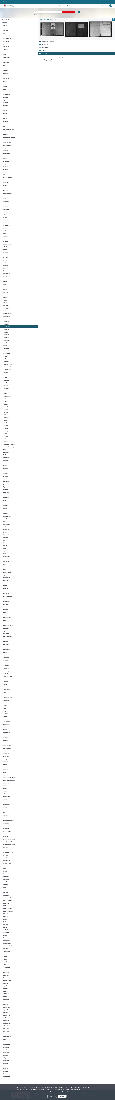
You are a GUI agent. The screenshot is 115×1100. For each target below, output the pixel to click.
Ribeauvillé (5, 764)
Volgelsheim (6, 986)
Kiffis (4, 484)
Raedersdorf (6, 737)
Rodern (4, 793)
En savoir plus (52, 1096)
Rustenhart (6, 823)
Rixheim (5, 788)
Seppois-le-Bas (6, 860)
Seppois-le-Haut (7, 863)
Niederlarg (5, 673)
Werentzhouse (6, 1015)
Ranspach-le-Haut (7, 748)
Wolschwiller (6, 1060)
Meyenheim (6, 593)
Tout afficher (44, 19)
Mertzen (5, 585)
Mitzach (5, 607)
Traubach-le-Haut (7, 946)
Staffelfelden (6, 903)
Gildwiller (5, 302)
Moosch (5, 623)
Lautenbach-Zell (7, 516)
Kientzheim (6, 481)
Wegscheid (5, 1010)
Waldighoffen (6, 994)
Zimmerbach (6, 1074)
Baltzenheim (6, 73)
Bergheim (5, 97)
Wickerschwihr (6, 1023)
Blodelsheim (6, 132)
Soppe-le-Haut (6, 884)
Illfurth (4, 449)
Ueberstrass (6, 954)
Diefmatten (6, 209)
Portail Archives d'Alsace (64, 6)
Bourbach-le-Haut (7, 145)
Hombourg (5, 428)
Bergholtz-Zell (6, 100)
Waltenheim (6, 999)
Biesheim (5, 118)
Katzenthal (5, 473)
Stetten (5, 919)
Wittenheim (6, 1050)
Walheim (5, 996)
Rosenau (5, 809)
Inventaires (92, 6)
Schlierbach (6, 849)
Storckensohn (6, 922)
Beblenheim (6, 84)
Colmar (4, 196)
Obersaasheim (6, 700)
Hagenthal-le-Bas (7, 364)
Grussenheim (6, 316)
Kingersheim (6, 487)
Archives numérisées (79, 6)
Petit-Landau (6, 724)
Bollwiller (5, 140)
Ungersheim (6, 962)
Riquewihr (5, 785)
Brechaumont (6, 153)
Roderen (5, 791)
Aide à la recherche (40, 14)
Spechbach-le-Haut (8, 900)
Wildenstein (6, 1034)
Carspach (5, 185)
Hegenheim (6, 380)
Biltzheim (5, 121)
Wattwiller (5, 1004)
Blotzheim (5, 134)
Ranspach (5, 751)
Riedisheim (5, 769)
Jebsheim (5, 463)
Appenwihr (5, 44)
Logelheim (5, 551)
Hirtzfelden (6, 417)
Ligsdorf (5, 543)
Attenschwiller (6, 57)
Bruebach (5, 166)
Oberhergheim (6, 689)
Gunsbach (5, 356)
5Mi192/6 (6, 329)
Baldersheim (6, 62)
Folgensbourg (6, 273)
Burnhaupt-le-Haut (8, 180)
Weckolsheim (6, 1007)
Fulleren (5, 289)
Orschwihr (5, 713)
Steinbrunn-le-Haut (8, 911)
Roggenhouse (6, 796)
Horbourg (5, 431)
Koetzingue (6, 497)
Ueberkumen (6, 951)
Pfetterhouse (6, 732)
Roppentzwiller (7, 804)
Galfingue (5, 292)
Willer (4, 1039)
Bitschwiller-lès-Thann (8, 129)
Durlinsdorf (6, 220)
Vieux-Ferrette (6, 972)
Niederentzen (6, 668)
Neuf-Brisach (6, 660)
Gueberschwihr (7, 319)
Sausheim (5, 847)
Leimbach (5, 527)
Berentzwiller (6, 94)
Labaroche (5, 505)
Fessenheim (6, 265)
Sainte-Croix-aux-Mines (9, 839)
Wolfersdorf (6, 1055)
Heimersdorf (6, 385)
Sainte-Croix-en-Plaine (8, 841)
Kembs (4, 479)
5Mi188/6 (6, 335)
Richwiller (5, 767)
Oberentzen (6, 687)
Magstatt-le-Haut (7, 575)
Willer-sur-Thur (7, 1036)
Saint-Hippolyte (7, 831)
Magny (4, 569)
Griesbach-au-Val (7, 313)
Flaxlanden (5, 270)
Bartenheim (6, 78)
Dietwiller (5, 212)
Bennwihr (5, 92)
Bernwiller (5, 105)
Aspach (4, 54)
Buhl (4, 174)
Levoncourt (6, 529)
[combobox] (68, 12)
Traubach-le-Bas (7, 943)
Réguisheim (6, 756)
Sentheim (5, 857)
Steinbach (5, 906)
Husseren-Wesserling (8, 447)
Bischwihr (5, 124)
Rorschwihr (6, 807)
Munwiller (5, 652)
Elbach (4, 233)
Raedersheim (6, 740)
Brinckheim (6, 161)
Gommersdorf (6, 308)
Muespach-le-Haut (7, 633)
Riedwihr (5, 772)
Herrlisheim (6, 401)
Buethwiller (6, 172)
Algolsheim (6, 25)
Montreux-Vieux (7, 617)
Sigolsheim (5, 873)
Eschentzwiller (6, 246)
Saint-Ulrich (6, 836)
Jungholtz (5, 468)
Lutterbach (5, 567)
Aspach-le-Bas (6, 49)
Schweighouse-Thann (8, 852)
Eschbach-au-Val (7, 244)
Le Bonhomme (6, 524)
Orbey (4, 708)
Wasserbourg (6, 1002)
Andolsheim (6, 41)
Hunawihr (5, 436)
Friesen (4, 284)
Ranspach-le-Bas (7, 745)
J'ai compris (62, 1096)
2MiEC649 (6, 340)
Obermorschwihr (7, 695)
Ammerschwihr (7, 36)
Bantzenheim (6, 76)
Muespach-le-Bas (7, 636)
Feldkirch (5, 257)
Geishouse (5, 294)
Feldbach (5, 254)
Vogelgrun (5, 983)
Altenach (5, 28)
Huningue (5, 441)
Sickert (4, 868)
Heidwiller (5, 383)
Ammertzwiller (7, 38)
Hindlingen (5, 409)
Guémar (5, 345)
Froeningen (6, 286)
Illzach (4, 455)
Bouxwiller (5, 150)
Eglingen (5, 228)
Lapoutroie (5, 511)
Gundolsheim (6, 353)
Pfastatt (5, 729)
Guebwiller (5, 343)
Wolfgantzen (6, 1058)
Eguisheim (5, 230)
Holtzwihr (5, 425)
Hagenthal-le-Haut (7, 367)
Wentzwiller (6, 1012)
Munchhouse (6, 644)
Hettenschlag (6, 407)
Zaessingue (5, 1066)
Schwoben (5, 855)
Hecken (5, 377)
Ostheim (5, 719)
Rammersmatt (6, 743)
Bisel (4, 126)
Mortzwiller (6, 628)
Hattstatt (5, 372)
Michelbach (6, 601)
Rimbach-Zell (6, 783)
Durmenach (6, 222)
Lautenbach (6, 519)
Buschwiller (6, 182)
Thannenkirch (6, 940)
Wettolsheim (6, 1020)
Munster (5, 647)
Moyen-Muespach (7, 631)
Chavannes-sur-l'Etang (8, 193)
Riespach (5, 775)
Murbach (5, 655)
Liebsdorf (5, 537)
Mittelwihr (5, 604)
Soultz (4, 887)
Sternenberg (6, 916)
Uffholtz (5, 959)
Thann (4, 938)
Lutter (4, 564)
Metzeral (5, 591)
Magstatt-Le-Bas (7, 572)
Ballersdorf (5, 68)
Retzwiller (5, 761)
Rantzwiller (6, 753)
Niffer (4, 679)
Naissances (4, 22)
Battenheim (6, 81)
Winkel (4, 1042)
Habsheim (5, 359)
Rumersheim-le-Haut (8, 820)
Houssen (5, 433)
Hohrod (5, 423)
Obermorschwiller (7, 697)
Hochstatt (5, 420)
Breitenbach (6, 156)
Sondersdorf (6, 879)
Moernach (5, 609)
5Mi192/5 (6, 324)
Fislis (4, 268)
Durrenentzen (6, 225)
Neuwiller (5, 663)
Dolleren (5, 214)
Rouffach (5, 812)
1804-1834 (7, 327)
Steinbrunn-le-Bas (7, 908)
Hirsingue (5, 412)
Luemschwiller (6, 556)
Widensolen (6, 1026)
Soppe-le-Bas (6, 882)
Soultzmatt (6, 895)
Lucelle (4, 553)
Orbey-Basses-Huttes (8, 711)
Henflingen (5, 399)
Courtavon (5, 198)
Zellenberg (5, 1068)
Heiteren (5, 391)
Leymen (5, 532)
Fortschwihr (6, 276)
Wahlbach (5, 988)
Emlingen (5, 236)
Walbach (5, 991)
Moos (4, 620)
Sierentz (5, 871)
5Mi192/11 (6, 332)
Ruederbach (6, 815)
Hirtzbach (5, 415)
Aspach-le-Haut (7, 52)
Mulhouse (5, 641)
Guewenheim (6, 351)
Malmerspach (6, 577)
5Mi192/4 (6, 321)
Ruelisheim (5, 817)
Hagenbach (6, 361)
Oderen (5, 703)
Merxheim (5, 588)
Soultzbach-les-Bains (8, 890)
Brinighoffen (6, 164)
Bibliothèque (102, 6)
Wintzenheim (6, 1044)
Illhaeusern (6, 452)
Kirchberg (5, 489)
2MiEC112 (6, 337)
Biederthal (5, 116)
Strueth (5, 927)
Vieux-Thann (6, 975)
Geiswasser (6, 300)
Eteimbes (5, 249)
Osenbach (5, 716)
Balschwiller (6, 70)
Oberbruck (5, 681)
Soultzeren (5, 892)
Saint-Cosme (6, 828)
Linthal (4, 548)
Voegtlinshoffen (7, 980)
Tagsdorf (5, 935)
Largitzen (5, 513)
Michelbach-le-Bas (7, 596)
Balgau (4, 65)
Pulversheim (6, 735)
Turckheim (5, 948)
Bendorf (5, 89)
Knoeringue (6, 492)
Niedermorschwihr (8, 676)
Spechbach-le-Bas (7, 898)
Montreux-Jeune (7, 615)
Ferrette (5, 262)
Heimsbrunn (6, 388)
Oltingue (5, 705)
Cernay (4, 188)
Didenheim (5, 206)
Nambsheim (6, 657)
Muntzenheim (6, 649)
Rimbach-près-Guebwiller (9, 777)
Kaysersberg (6, 476)
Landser (5, 508)
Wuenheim (5, 1063)
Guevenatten (6, 348)
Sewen (4, 865)
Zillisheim (5, 1071)
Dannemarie (6, 201)
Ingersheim (6, 457)
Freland (5, 281)
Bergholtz (5, 102)
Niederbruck (6, 665)
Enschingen (6, 238)
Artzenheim (6, 46)
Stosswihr (5, 924)
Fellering (5, 260)
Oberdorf (5, 684)
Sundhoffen (6, 930)
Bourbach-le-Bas (7, 142)
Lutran (4, 559)
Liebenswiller (6, 535)
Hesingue (5, 404)
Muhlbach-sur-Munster (9, 639)
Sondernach (6, 876)
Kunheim (5, 503)
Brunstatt (5, 169)
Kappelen (5, 471)
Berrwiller (5, 108)
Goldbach (5, 305)
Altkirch (5, 33)
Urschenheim (6, 967)
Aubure (5, 60)
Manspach (5, 580)
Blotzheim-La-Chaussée (9, 137)
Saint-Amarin (6, 825)
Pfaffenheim (6, 727)
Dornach (5, 217)
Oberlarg (5, 692)
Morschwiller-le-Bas (8, 625)
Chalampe (5, 190)
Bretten (5, 158)
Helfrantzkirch (6, 396)
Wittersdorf (6, 1052)
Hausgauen (6, 375)
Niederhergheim (7, 671)
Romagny (5, 799)
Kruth (4, 500)
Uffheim (5, 956)
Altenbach (5, 30)
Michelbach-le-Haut (8, 599)
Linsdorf (5, 545)
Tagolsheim (6, 932)
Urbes (4, 964)
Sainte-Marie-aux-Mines (9, 844)
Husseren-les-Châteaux (9, 444)
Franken (5, 278)
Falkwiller (5, 252)
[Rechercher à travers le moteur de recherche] (49, 12)
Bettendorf (5, 110)
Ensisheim (5, 241)
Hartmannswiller (7, 369)
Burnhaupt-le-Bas (7, 177)
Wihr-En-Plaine (6, 1031)
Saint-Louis (6, 833)
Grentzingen (6, 310)
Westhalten (6, 1018)
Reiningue (5, 759)
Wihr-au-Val (6, 1028)
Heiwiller (5, 393)
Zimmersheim (6, 1076)
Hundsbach (6, 439)
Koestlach (5, 495)
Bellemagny (6, 86)
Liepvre (5, 540)
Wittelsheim (6, 1047)
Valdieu (5, 970)
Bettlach (5, 113)
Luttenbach (6, 561)
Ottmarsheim (6, 721)
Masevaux (5, 583)
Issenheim (5, 460)
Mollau (4, 612)
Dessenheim (6, 204)
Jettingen (5, 465)
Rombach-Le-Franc (8, 801)
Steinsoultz (6, 914)
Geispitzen (5, 297)
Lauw (4, 521)
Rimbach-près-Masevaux (9, 780)
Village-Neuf (6, 978)
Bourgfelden (6, 148)
